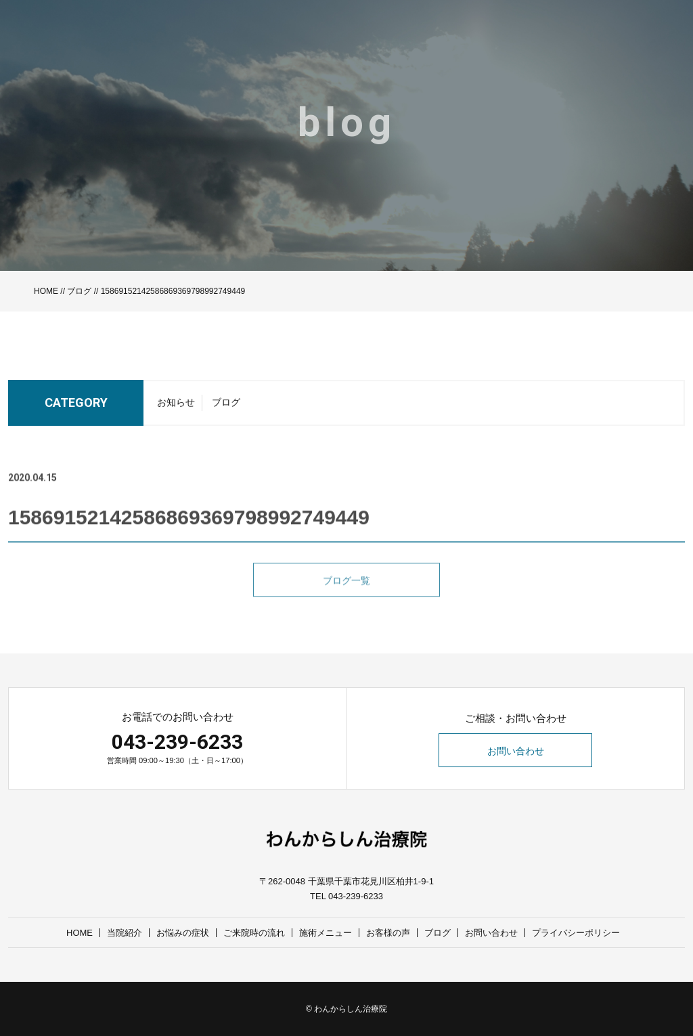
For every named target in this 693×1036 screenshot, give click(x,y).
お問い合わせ (515, 751)
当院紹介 (124, 933)
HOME (46, 291)
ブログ (79, 291)
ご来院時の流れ (254, 933)
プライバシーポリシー (576, 933)
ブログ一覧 (346, 597)
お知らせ (176, 406)
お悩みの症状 (182, 933)
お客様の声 (388, 933)
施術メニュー (325, 933)
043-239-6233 (177, 742)
